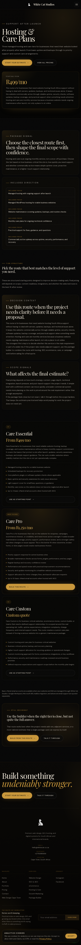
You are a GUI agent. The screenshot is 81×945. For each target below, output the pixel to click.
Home (4, 879)
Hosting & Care (35, 891)
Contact (5, 895)
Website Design (35, 879)
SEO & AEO (33, 883)
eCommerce (34, 887)
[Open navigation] (76, 4)
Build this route (17, 588)
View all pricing (45, 63)
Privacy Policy (45, 939)
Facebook (60, 883)
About (4, 883)
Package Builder (35, 899)
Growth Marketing (36, 895)
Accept (71, 936)
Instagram (60, 879)
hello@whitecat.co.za (40, 848)
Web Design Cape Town (11, 899)
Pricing (4, 891)
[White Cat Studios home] (40, 4)
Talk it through (52, 738)
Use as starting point (20, 501)
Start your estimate (15, 63)
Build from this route (21, 738)
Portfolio (5, 887)
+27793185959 (40, 854)
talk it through (46, 398)
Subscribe (72, 919)
